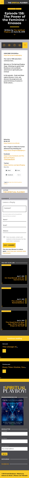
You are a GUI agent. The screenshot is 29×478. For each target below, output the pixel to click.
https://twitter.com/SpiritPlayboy (14, 165)
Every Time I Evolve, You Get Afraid (13, 368)
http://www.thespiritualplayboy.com (15, 150)
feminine (16, 182)
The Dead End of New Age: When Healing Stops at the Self (15, 324)
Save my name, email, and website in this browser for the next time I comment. (16, 237)
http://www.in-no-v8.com (11, 143)
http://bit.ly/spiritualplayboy (13, 55)
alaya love (11, 182)
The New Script (11, 8)
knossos (5, 183)
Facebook (5, 464)
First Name (4, 431)
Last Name (4, 438)
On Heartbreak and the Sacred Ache (14, 279)
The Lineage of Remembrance (17, 302)
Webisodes (18, 8)
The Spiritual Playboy (14, 31)
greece (20, 182)
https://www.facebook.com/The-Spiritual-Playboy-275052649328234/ (14, 157)
